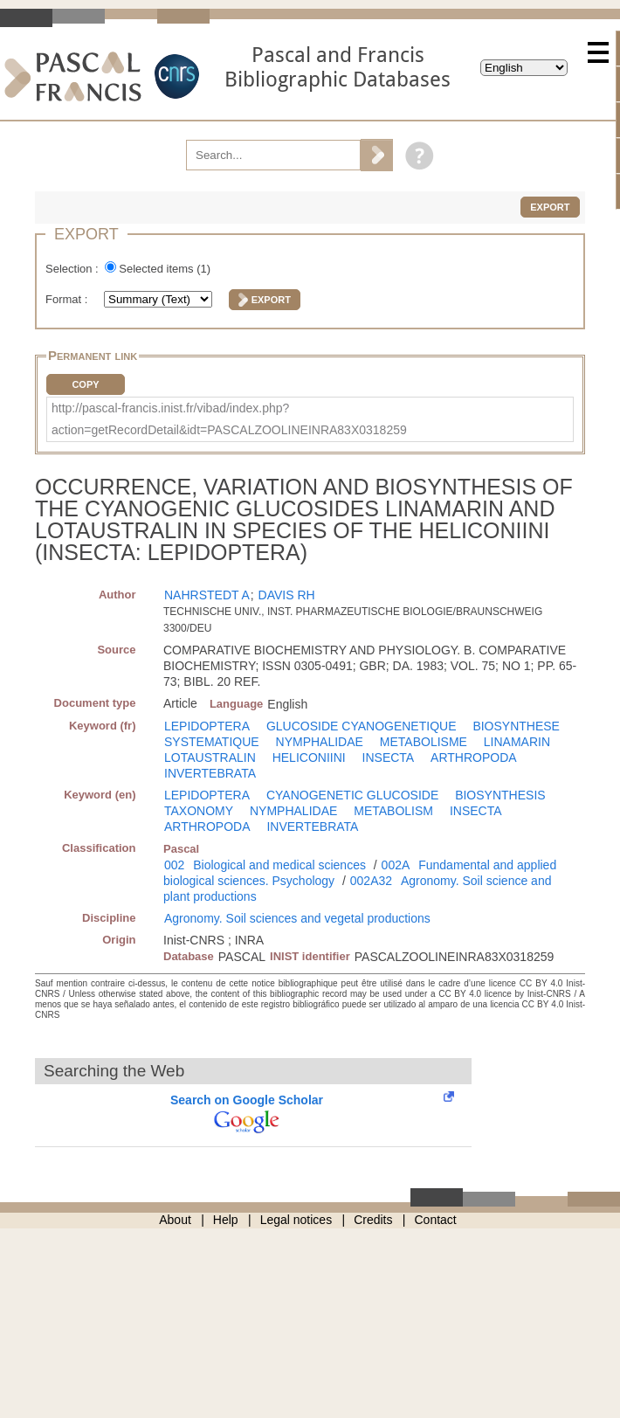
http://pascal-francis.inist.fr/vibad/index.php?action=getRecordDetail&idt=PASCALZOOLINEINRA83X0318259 (229, 419)
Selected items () (164, 268)
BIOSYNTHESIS (500, 795)
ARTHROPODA (474, 757)
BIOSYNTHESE (516, 726)
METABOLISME (423, 742)
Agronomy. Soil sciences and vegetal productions (297, 918)
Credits (373, 1220)
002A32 (371, 881)
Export (549, 207)
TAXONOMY (198, 811)
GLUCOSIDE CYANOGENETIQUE (361, 726)
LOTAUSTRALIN (210, 757)
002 (174, 865)
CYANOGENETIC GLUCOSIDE (352, 795)
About (175, 1220)
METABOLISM (393, 811)
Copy (85, 384)
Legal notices (296, 1220)
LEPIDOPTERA (207, 726)
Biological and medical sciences (279, 865)
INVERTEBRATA (210, 773)
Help (225, 1220)
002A (396, 865)
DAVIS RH (286, 595)
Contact (436, 1220)
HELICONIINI (309, 757)
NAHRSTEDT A (207, 595)
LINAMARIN (517, 742)
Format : (68, 299)
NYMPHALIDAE (319, 742)
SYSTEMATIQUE (211, 742)
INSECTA (388, 757)
